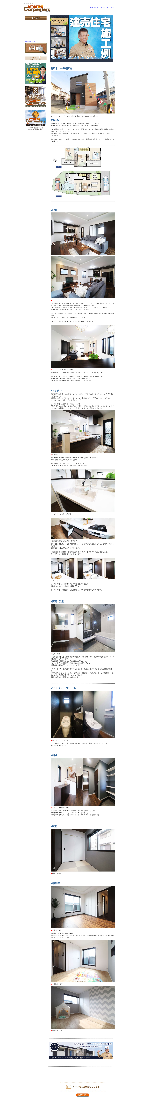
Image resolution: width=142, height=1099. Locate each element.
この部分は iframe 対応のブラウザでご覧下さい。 (71, 9)
